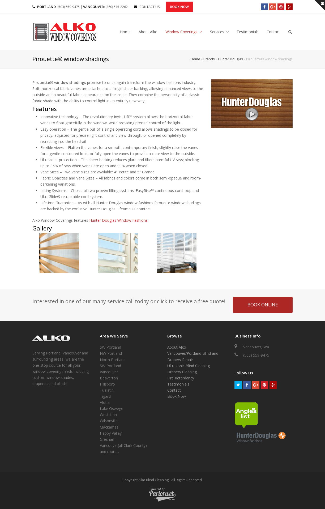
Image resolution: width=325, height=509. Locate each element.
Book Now (179, 6)
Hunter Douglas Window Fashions (118, 220)
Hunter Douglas (230, 59)
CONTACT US (149, 6)
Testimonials (178, 384)
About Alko (176, 347)
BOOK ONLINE (262, 305)
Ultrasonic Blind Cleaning (188, 365)
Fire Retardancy (180, 377)
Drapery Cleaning (182, 371)
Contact (174, 390)
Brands (209, 59)
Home (195, 59)
